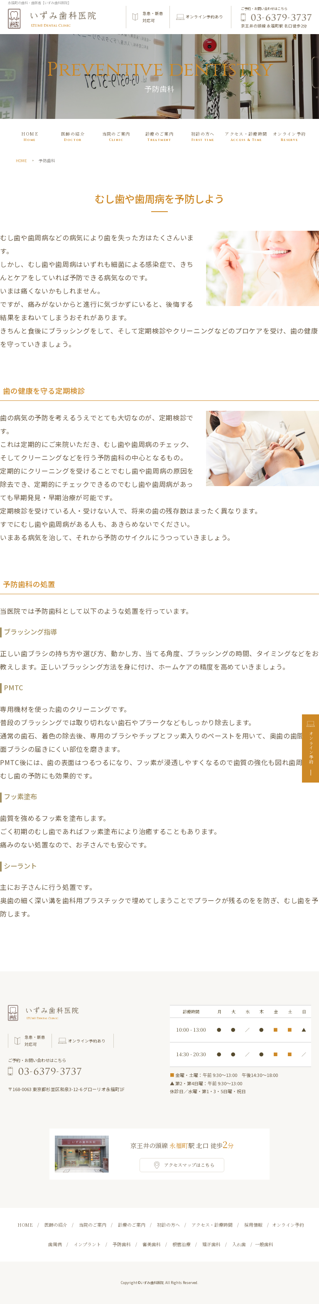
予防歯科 (122, 1244)
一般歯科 (264, 1244)
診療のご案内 (159, 137)
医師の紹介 (73, 137)
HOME (29, 137)
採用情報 (253, 1224)
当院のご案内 (116, 137)
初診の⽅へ (203, 137)
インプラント (87, 1244)
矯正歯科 (211, 1244)
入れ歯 (239, 1244)
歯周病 (55, 1244)
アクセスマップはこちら (189, 1164)
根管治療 (181, 1244)
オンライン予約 (311, 748)
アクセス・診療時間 (246, 137)
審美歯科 (151, 1244)
